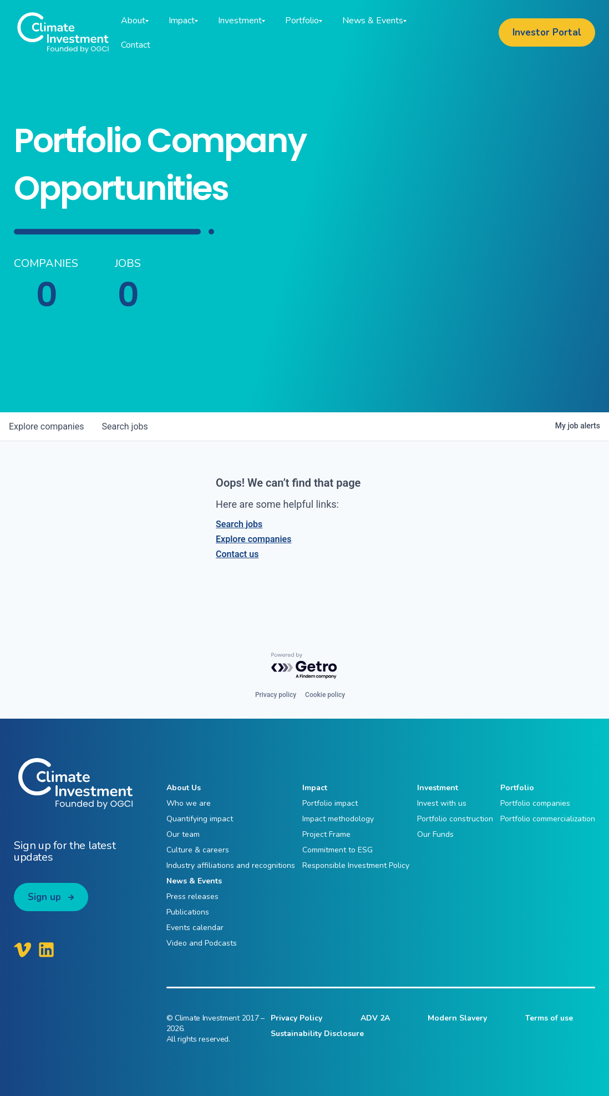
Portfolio (517, 787)
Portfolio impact (330, 803)
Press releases (192, 896)
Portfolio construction (455, 819)
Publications (187, 912)
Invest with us (441, 803)
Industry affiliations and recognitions (230, 865)
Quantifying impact (199, 819)
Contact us (237, 554)
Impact (314, 787)
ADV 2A (375, 1018)
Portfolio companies (535, 803)
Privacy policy (275, 695)
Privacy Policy (296, 1018)
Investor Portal (546, 32)
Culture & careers (197, 850)
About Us (183, 787)
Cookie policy (325, 695)
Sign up (44, 897)
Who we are (188, 803)
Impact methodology (338, 819)
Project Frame (326, 834)
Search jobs (239, 524)
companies (46, 426)
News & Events (194, 881)
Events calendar (195, 927)
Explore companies (253, 539)
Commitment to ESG (337, 850)
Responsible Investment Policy (355, 865)
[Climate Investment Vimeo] (23, 949)
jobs (124, 426)
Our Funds (435, 834)
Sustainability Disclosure (317, 1033)
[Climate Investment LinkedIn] (46, 949)
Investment (437, 787)
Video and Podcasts (201, 943)
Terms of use (549, 1018)
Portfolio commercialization (547, 819)
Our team (183, 834)
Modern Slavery (457, 1018)
